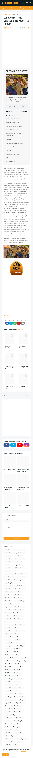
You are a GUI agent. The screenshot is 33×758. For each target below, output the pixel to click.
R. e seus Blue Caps (19, 697)
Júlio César (17, 652)
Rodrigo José (14, 715)
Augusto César (9, 571)
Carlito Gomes (21, 586)
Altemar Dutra (8, 559)
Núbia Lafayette (9, 685)
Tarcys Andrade (16, 724)
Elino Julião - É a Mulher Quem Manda (23, 367)
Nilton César (8, 682)
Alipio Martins (8, 556)
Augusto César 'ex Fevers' (12, 574)
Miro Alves (16, 673)
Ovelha (18, 691)
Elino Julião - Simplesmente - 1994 (23, 347)
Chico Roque (8, 598)
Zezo (16, 745)
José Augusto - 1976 (23, 506)
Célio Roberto (19, 595)
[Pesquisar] (30, 3)
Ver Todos (20, 329)
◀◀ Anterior (9, 111)
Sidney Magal (18, 721)
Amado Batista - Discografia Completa (8, 488)
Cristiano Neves (9, 604)
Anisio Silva (8, 568)
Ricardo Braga (18, 706)
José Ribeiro (17, 649)
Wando (20, 742)
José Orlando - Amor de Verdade (23, 488)
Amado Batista (9, 562)
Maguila (26, 661)
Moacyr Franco (9, 676)
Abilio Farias (8, 550)
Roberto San (8, 712)
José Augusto (8, 646)
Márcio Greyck (18, 664)
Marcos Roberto (9, 667)
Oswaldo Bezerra (9, 691)
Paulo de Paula (9, 694)
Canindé (22, 583)
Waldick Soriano (9, 733)
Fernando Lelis (15, 622)
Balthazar (23, 574)
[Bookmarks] (27, 3)
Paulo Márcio (19, 694)
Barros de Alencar (21, 577)
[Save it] (28, 28)
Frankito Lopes (9, 628)
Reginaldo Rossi (9, 703)
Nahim (17, 676)
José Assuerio (20, 643)
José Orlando (8, 649)
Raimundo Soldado (10, 700)
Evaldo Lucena (18, 619)
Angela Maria (8, 565)
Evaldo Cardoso (18, 616)
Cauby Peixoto (8, 595)
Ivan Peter (17, 637)
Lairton (18, 655)
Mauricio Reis (8, 670)
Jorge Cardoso (18, 640)
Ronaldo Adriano (9, 718)
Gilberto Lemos (19, 631)
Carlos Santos (18, 592)
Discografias (23, 8)
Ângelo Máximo (18, 565)
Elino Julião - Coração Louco (9, 347)
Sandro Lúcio (8, 721)
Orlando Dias (8, 688)
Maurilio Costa (18, 670)
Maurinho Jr (8, 673)
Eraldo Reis (16, 613)
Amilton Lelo (18, 562)
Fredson (17, 628)
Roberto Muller (18, 709)
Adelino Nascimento (19, 550)
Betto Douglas (18, 580)
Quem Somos (14, 8)
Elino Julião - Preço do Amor (23, 387)
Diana (17, 604)
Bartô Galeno (8, 580)
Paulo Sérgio (8, 697)
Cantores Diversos (10, 586)
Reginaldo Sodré (20, 703)
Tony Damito (8, 730)
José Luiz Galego (19, 646)
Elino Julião (15, 14)
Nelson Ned (20, 679)
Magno (19, 661)
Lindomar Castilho (22, 658)
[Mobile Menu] (2, 3)
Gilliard (6, 634)
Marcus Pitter (19, 667)
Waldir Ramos (20, 733)
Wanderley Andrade (22, 739)
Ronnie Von (19, 718)
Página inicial (7, 14)
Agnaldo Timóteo (20, 553)
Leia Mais (23, 751)
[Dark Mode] (23, 3)
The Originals (16, 727)
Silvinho (7, 724)
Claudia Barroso (18, 598)
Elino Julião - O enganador (9, 387)
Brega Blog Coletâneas (11, 583)
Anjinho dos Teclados (19, 568)
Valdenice (16, 730)
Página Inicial (5, 8)
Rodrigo (7, 715)
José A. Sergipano (9, 643)
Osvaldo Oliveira (18, 688)
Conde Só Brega (19, 601)
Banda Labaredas (9, 577)
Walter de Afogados (10, 736)
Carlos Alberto (9, 589)
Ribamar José (8, 706)
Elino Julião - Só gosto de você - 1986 (9, 367)
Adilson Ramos (9, 553)
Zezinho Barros (9, 745)
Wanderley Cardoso (10, 742)
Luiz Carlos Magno (10, 661)
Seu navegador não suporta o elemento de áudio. (16, 106)
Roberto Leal (8, 709)
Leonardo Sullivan (10, 658)
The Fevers (8, 727)
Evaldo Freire (8, 619)
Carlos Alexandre (20, 589)
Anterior (5, 396)
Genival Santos (9, 631)
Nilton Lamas (17, 682)
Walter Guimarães (9, 739)
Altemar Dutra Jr (19, 559)
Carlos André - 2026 (9, 469)
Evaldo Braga (8, 616)
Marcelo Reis (8, 664)
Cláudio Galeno (9, 601)
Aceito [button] (5, 755)
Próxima (28, 396)
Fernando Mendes (20, 625)
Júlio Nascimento (9, 655)
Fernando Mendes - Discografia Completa (9, 506)
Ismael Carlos (8, 637)
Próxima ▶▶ (24, 111)
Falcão (6, 622)
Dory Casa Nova (19, 607)
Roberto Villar (18, 712)
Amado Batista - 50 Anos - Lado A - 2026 (23, 470)
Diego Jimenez (8, 607)
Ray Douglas (21, 700)
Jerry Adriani (8, 640)
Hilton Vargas (15, 634)
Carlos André (8, 592)
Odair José (18, 685)
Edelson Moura (9, 610)
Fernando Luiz (8, 625)
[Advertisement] (16, 48)
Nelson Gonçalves (9, 679)
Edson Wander (19, 610)
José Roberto (8, 652)
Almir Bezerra (18, 556)
